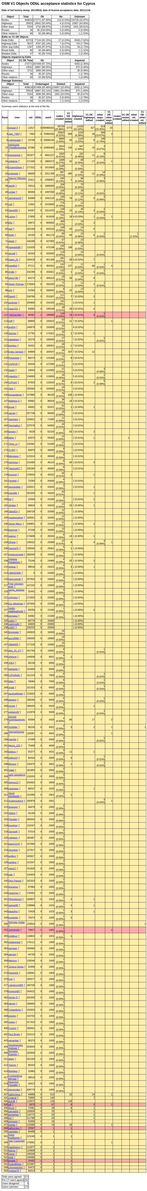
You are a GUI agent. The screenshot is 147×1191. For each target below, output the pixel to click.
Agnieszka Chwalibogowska (17, 146)
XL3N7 (12, 450)
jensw (11, 407)
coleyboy (13, 837)
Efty (10, 222)
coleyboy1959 (15, 985)
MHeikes (13, 1071)
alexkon (12, 699)
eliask (11, 241)
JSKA (11, 663)
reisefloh (12, 265)
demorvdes (14, 1089)
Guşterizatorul (15, 801)
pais (10, 874)
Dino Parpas (14, 880)
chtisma (12, 656)
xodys (11, 620)
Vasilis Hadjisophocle (15, 610)
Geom (11, 1154)
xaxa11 (12, 868)
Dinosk (12, 542)
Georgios (13, 419)
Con (10, 979)
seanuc (12, 536)
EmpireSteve (15, 167)
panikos (12, 862)
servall (11, 253)
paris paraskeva (16, 775)
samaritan (13, 1040)
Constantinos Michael (15, 1077)
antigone (12, 161)
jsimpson (13, 1121)
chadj (11, 687)
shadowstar (14, 942)
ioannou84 (13, 624)
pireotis (12, 1016)
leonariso (13, 887)
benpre (12, 431)
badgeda (13, 669)
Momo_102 (14, 745)
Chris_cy (13, 444)
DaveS (11, 296)
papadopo (13, 339)
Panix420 (13, 973)
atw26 (11, 186)
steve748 (13, 278)
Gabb (11, 770)
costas (11, 192)
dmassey (13, 807)
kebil (10, 1157)
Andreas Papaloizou (14, 560)
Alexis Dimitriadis (13, 795)
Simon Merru (15, 523)
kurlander (13, 917)
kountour (13, 825)
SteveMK (13, 210)
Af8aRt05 (13, 644)
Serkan (12, 566)
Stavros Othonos (17, 178)
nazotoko (13, 1131)
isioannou (13, 893)
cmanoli (12, 1097)
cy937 (11, 627)
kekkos (12, 751)
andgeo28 (13, 712)
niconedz (13, 850)
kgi (9, 499)
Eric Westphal (15, 603)
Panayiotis (13, 358)
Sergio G (13, 997)
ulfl (9, 1104)
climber (12, 505)
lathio (11, 437)
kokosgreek (14, 155)
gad (10, 229)
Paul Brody (14, 1034)
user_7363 (14, 134)
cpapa (11, 1022)
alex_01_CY (14, 650)
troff (10, 321)
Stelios (11, 813)
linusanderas (15, 394)
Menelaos (13, 456)
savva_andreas (16, 590)
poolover (12, 302)
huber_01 (13, 259)
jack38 (11, 1101)
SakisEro (13, 511)
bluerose (12, 530)
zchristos (13, 597)
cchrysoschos (15, 1167)
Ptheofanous (15, 899)
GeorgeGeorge (16, 732)
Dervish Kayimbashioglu (16, 718)
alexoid (12, 954)
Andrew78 (13, 1170)
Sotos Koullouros (14, 1136)
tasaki (11, 370)
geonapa (13, 616)
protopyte (13, 173)
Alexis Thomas (16, 284)
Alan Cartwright (16, 1141)
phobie (11, 1160)
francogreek (14, 579)
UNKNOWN (14, 573)
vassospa (13, 788)
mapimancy (14, 1147)
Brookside (13, 632)
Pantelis (12, 480)
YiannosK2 (14, 468)
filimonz (12, 764)
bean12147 (14, 844)
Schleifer (13, 727)
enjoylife (12, 493)
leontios (12, 345)
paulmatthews (15, 693)
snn (10, 290)
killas (11, 681)
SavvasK (13, 831)
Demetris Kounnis (13, 1053)
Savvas (12, 333)
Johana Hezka (15, 966)
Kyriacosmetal (15, 554)
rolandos (12, 376)
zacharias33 (14, 198)
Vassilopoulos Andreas (15, 1046)
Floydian (12, 819)
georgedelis (14, 487)
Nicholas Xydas (16, 922)
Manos (11, 1150)
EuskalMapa (14, 1164)
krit (9, 1118)
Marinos (12, 960)
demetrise (13, 1114)
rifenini (11, 1003)
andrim (12, 327)
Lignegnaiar (14, 140)
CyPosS (12, 382)
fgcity (11, 235)
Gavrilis (12, 739)
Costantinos (14, 1009)
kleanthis (13, 911)
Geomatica (14, 425)
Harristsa (13, 462)
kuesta (11, 1124)
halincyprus (14, 1094)
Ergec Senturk (15, 351)
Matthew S (14, 401)
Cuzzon (12, 1028)
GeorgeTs (13, 548)
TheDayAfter (15, 315)
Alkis (10, 388)
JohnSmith (14, 930)
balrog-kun (14, 1128)
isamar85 (13, 905)
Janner (12, 413)
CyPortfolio (14, 675)
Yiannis (12, 1065)
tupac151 (13, 308)
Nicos (11, 1108)
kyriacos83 (14, 991)
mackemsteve (15, 517)
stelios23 (13, 758)
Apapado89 (14, 247)
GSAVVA (13, 364)
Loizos (11, 216)
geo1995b (13, 638)
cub (10, 204)
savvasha (13, 1111)
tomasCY (13, 127)
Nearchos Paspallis (13, 1083)
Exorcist (12, 474)
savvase (12, 948)
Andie (11, 272)
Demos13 (13, 782)
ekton (11, 1059)
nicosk (11, 706)
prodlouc (12, 936)
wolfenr (12, 856)
